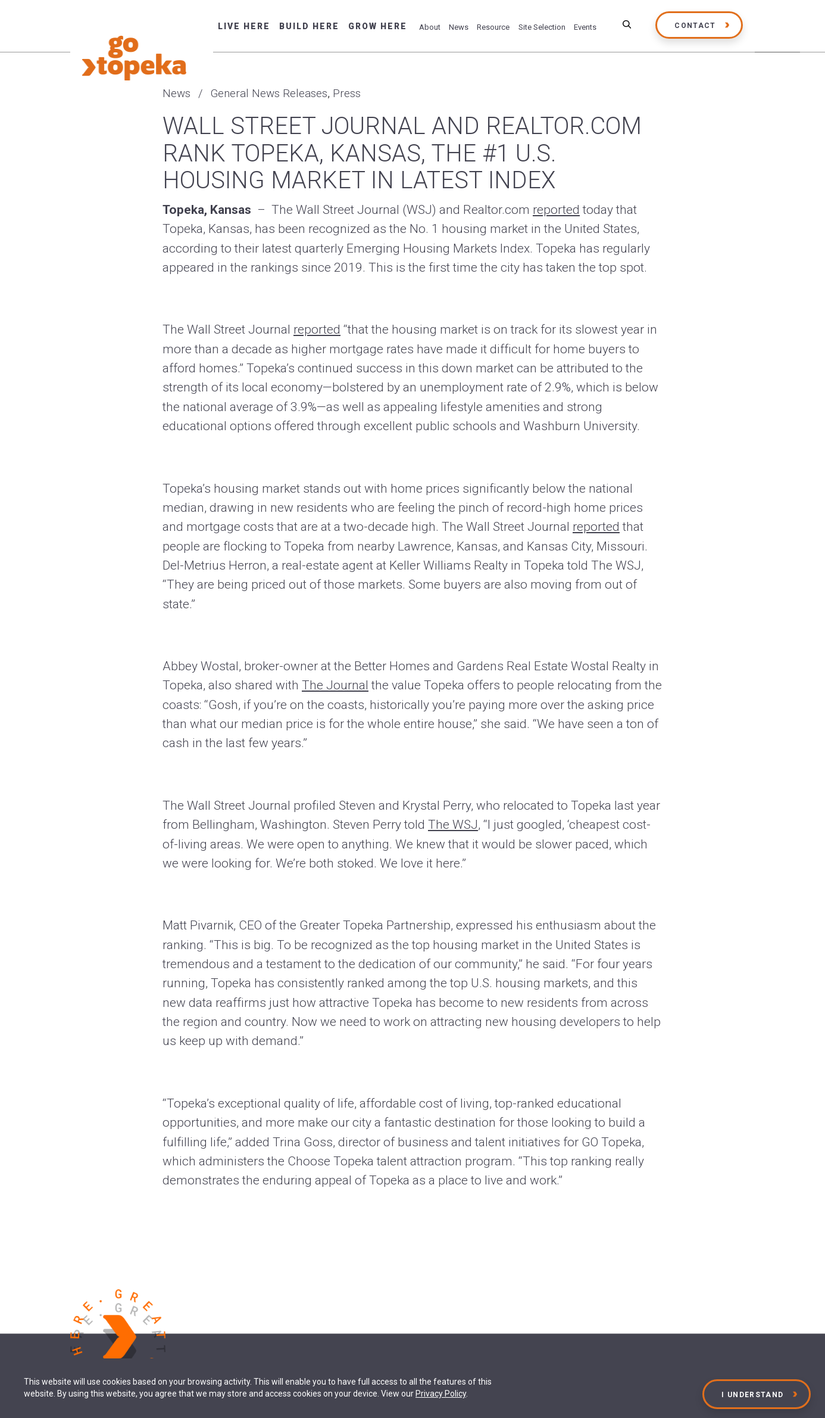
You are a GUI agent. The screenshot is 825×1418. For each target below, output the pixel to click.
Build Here (309, 26)
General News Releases (269, 93)
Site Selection (541, 27)
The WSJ (453, 824)
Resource (493, 27)
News (458, 27)
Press (347, 93)
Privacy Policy (440, 1393)
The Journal (335, 685)
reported (556, 210)
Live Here (244, 26)
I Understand (753, 1395)
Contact (694, 25)
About (429, 27)
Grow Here (377, 26)
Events (585, 27)
